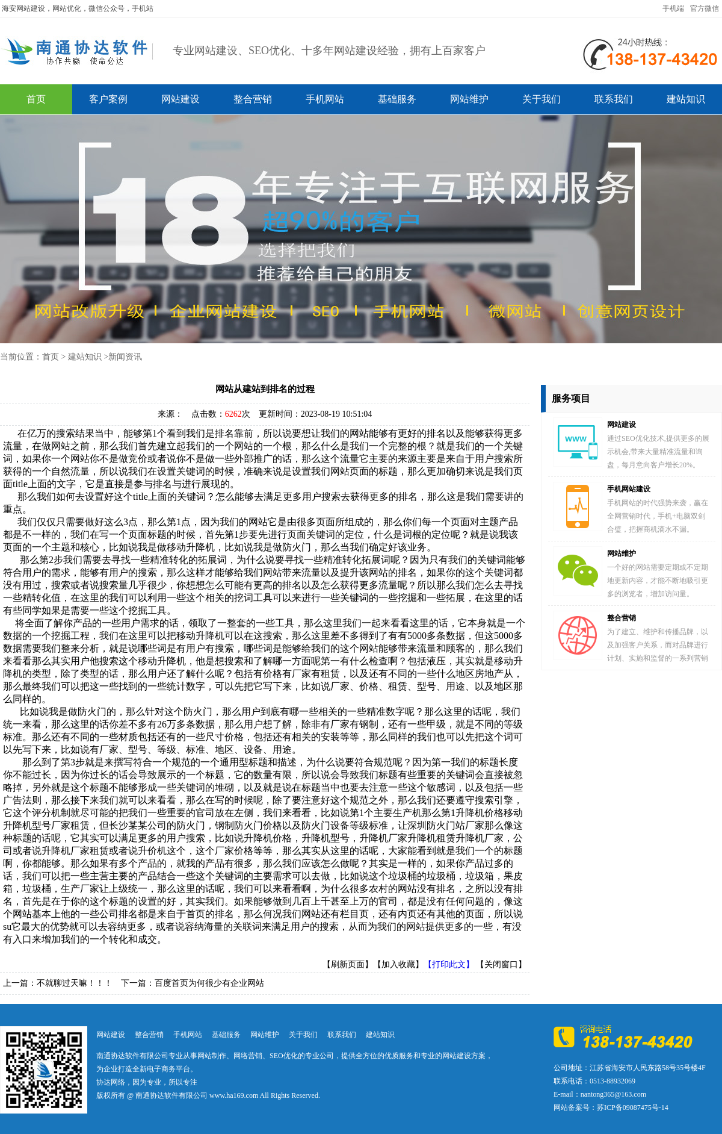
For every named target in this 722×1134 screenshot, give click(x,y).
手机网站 (325, 99)
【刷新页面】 (347, 964)
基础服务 (397, 99)
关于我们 (541, 99)
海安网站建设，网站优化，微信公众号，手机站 (77, 8)
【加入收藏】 (398, 964)
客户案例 (108, 99)
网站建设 (180, 99)
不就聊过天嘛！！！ (75, 983)
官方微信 (704, 8)
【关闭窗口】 (501, 964)
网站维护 (469, 99)
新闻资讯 (125, 356)
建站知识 (686, 99)
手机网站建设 (628, 489)
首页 (36, 99)
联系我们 (613, 99)
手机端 (673, 8)
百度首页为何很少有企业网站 (209, 983)
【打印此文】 (449, 964)
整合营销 (252, 99)
